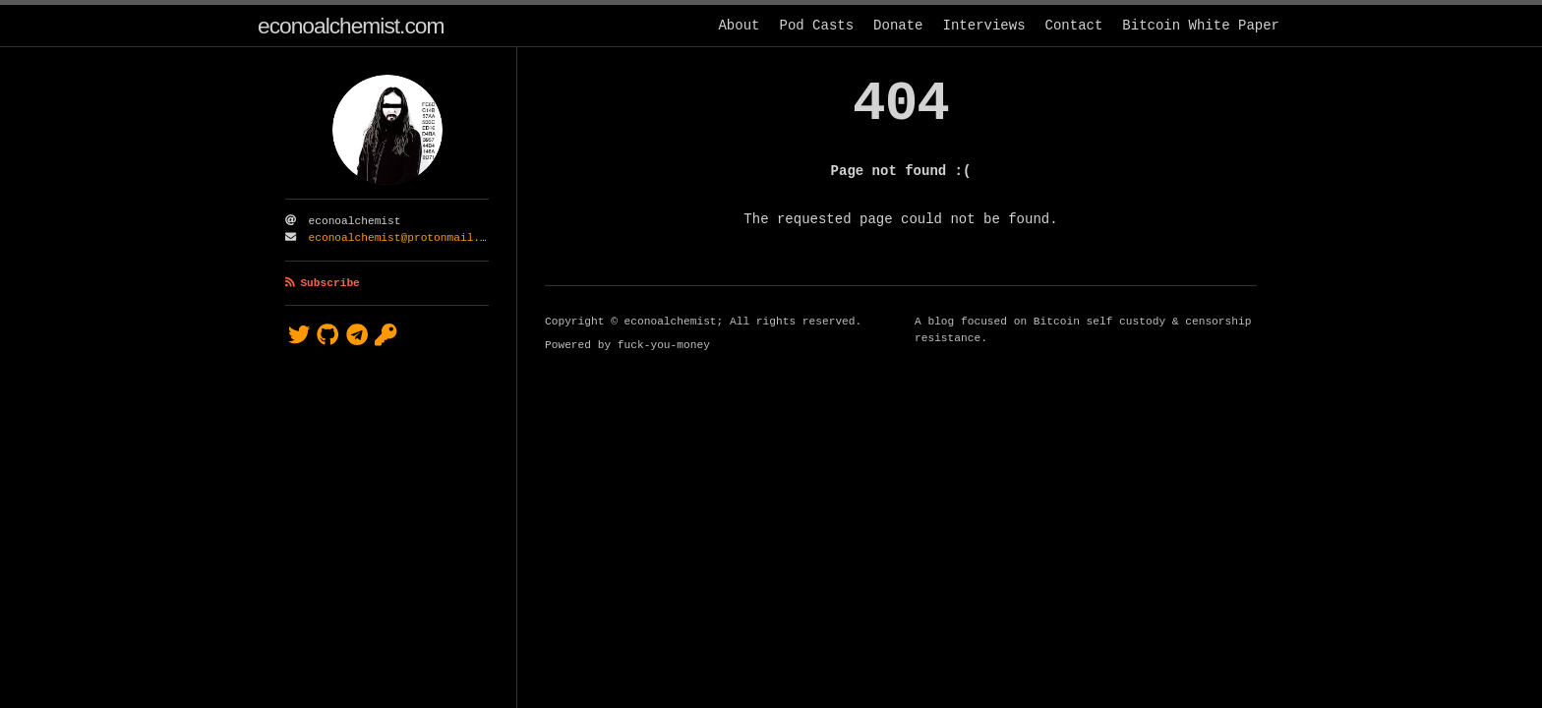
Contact (1074, 25)
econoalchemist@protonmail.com (405, 238)
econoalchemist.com (351, 25)
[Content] (900, 377)
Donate (897, 25)
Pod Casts (816, 25)
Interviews (984, 25)
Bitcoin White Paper (1200, 25)
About (738, 25)
